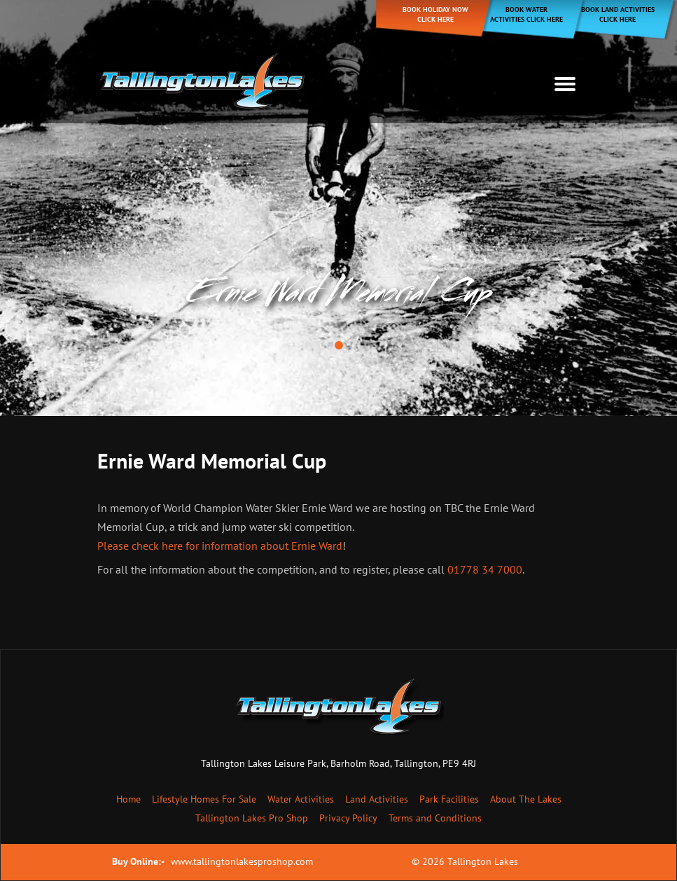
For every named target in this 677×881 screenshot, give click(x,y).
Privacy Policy (348, 818)
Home (128, 799)
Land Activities (376, 799)
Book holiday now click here (435, 14)
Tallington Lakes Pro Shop (251, 818)
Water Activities (300, 799)
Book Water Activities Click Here (526, 14)
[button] (339, 345)
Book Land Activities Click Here (618, 14)
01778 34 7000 (484, 569)
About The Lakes (525, 799)
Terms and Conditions (435, 818)
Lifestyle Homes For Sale (204, 799)
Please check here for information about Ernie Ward (219, 546)
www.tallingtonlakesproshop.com (242, 861)
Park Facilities (449, 799)
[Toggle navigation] (565, 84)
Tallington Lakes (482, 861)
